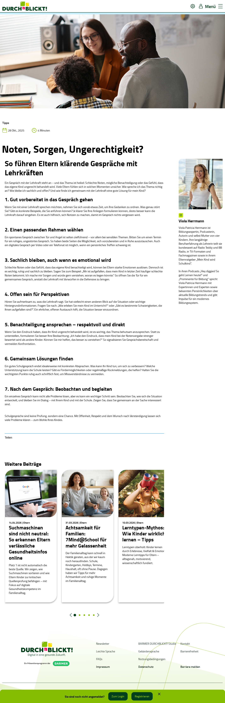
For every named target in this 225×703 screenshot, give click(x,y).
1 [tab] (75, 615)
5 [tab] (93, 615)
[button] (192, 6)
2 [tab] (79, 615)
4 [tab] (89, 615)
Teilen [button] (8, 437)
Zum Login (118, 696)
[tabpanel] (31, 536)
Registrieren (142, 696)
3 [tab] (84, 615)
